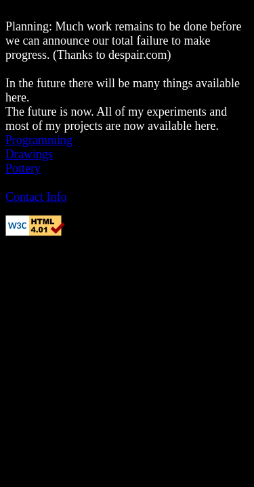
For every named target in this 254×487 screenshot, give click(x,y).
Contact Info (35, 197)
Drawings (29, 154)
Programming (38, 140)
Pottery (23, 168)
